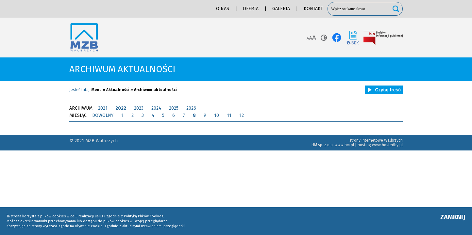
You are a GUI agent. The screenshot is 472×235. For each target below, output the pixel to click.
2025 (173, 108)
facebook (336, 37)
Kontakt (313, 8)
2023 (138, 108)
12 (241, 115)
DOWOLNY (102, 115)
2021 (103, 108)
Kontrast (324, 37)
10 (216, 115)
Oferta (251, 8)
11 (229, 115)
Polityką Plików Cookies (143, 216)
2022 (120, 108)
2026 (191, 108)
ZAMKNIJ (452, 217)
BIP (383, 37)
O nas (222, 8)
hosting (364, 145)
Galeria (281, 8)
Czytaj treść (383, 90)
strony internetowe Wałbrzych (376, 140)
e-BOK (352, 37)
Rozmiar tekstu (311, 37)
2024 (156, 108)
